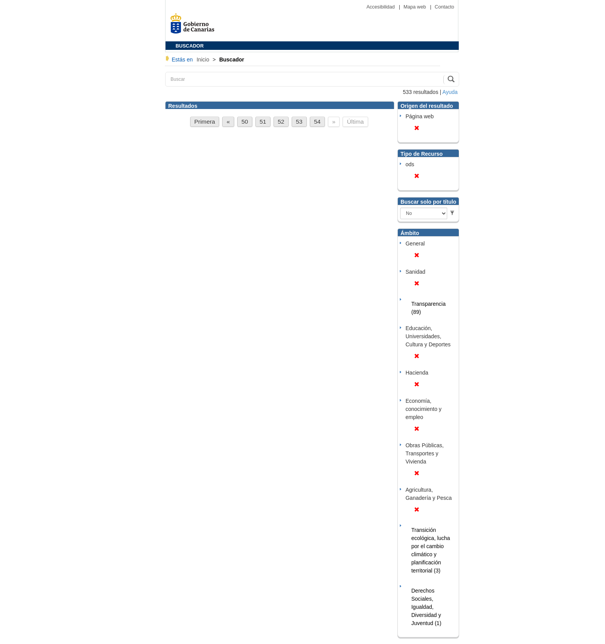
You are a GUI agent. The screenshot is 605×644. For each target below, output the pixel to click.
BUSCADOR (190, 46)
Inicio (203, 59)
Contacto (444, 7)
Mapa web (416, 7)
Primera (204, 121)
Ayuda (450, 92)
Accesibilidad (381, 7)
